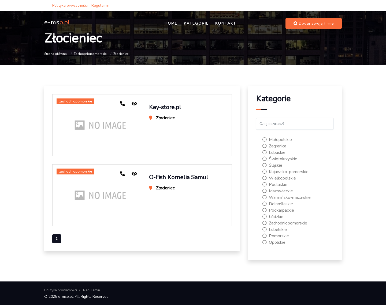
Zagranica (274, 146)
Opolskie (273, 242)
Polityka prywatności (70, 5)
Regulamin (100, 5)
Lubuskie (273, 152)
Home (171, 23)
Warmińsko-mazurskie (286, 197)
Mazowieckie (277, 191)
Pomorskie (275, 236)
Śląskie (272, 165)
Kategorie (196, 23)
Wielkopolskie (279, 178)
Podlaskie (274, 185)
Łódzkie (272, 217)
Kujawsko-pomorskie (285, 172)
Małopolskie (277, 140)
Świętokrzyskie (279, 159)
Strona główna (55, 54)
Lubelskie (274, 229)
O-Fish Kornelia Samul (178, 177)
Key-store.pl (165, 107)
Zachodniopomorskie (90, 54)
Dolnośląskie (277, 204)
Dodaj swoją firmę (314, 23)
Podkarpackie (278, 210)
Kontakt (225, 23)
